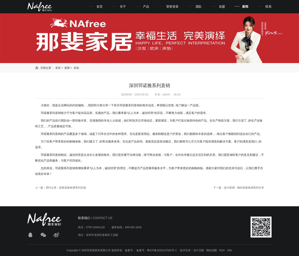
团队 (199, 6)
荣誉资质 (172, 6)
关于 (123, 6)
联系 (268, 6)
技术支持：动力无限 (192, 250)
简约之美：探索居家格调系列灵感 (66, 187)
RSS (222, 250)
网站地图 (211, 250)
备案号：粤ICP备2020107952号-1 (156, 250)
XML (229, 250)
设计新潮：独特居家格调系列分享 (244, 187)
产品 (146, 6)
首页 (99, 6)
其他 (76, 67)
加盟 (222, 6)
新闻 (245, 6)
